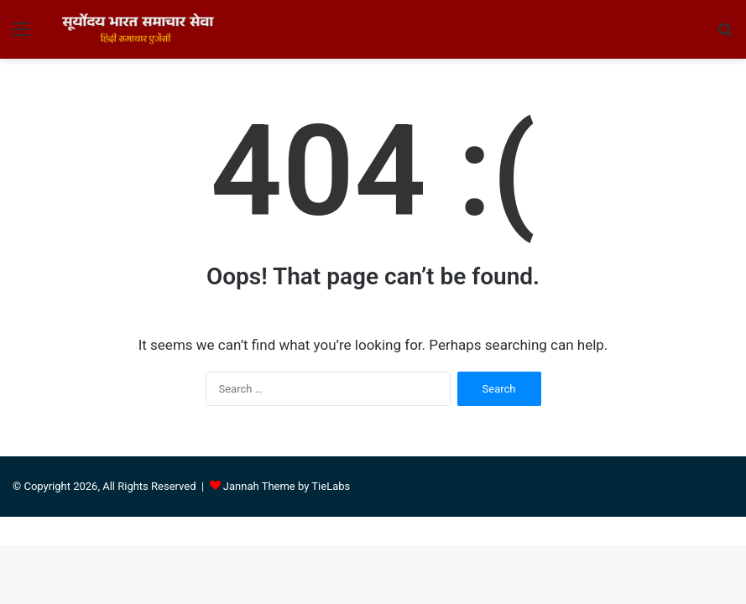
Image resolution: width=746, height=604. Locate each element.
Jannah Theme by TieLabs (286, 486)
